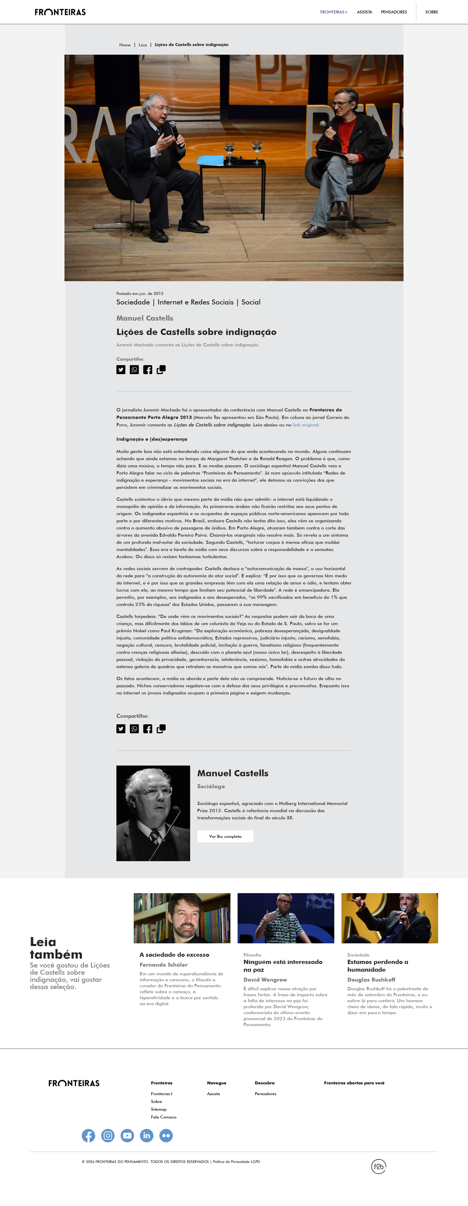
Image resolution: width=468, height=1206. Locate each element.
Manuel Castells (144, 318)
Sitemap (159, 1109)
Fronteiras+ (162, 1093)
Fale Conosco (163, 1117)
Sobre (156, 1101)
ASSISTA (364, 12)
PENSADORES (394, 12)
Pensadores (265, 1093)
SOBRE (431, 12)
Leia (143, 44)
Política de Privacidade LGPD (236, 1161)
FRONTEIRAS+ (334, 12)
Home (125, 44)
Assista (213, 1093)
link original (305, 425)
